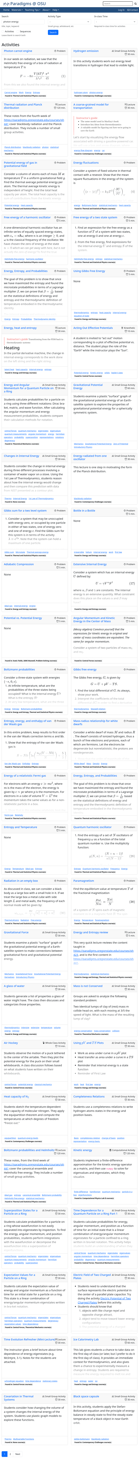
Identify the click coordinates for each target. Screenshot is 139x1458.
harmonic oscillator (34, 259)
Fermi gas (8, 815)
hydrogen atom (81, 92)
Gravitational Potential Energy (88, 386)
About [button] (45, 9)
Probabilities (26, 319)
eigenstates (43, 430)
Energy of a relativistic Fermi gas (25, 775)
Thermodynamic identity (45, 319)
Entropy (36, 92)
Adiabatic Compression (19, 564)
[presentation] (22, 67)
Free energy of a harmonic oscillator (27, 217)
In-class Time (101, 16)
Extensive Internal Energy (90, 564)
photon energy (96, 92)
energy (97, 150)
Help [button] (55, 9)
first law (118, 552)
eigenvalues (55, 430)
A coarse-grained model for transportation (91, 106)
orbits (107, 372)
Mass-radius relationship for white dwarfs (95, 722)
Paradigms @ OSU (24, 3)
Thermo (8, 498)
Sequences (25, 31)
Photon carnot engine (18, 51)
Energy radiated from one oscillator (90, 457)
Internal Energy (20, 498)
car (103, 150)
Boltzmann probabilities (19, 669)
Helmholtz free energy (14, 259)
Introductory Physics (83, 447)
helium (89, 552)
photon (45, 147)
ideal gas (8, 605)
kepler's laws (117, 372)
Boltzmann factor (89, 205)
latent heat (9, 369)
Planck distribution (12, 147)
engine (32, 605)
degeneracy (9, 440)
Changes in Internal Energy (21, 456)
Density (96, 763)
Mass (88, 763)
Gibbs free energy (85, 669)
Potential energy (11, 205)
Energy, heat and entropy (20, 328)
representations (47, 437)
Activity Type (54, 16)
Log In (121, 9)
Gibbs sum (9, 552)
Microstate (20, 552)
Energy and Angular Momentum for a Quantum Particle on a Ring (29, 388)
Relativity (19, 815)
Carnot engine (10, 92)
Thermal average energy (38, 552)
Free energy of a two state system (95, 217)
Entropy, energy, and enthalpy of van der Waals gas (27, 722)
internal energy (120, 312)
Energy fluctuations (86, 162)
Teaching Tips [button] (32, 9)
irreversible (79, 552)
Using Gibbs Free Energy (89, 271)
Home (6, 9)
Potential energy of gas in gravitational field (20, 164)
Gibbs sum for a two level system (25, 510)
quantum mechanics (27, 430)
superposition (32, 437)
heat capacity (125, 205)
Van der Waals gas (12, 763)
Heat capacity (27, 205)
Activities (9, 31)
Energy (28, 92)
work (111, 552)
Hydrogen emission (86, 51)
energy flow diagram (83, 150)
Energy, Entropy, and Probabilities (26, 271)
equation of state (81, 315)
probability (19, 437)
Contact (132, 9)
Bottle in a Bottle (84, 510)
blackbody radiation (31, 147)
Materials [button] (16, 9)
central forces (10, 430)
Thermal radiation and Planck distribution (23, 106)
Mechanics (78, 443)
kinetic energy (96, 372)
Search (5, 16)
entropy (99, 259)
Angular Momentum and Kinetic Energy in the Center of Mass (94, 619)
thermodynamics (81, 312)
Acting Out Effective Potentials (93, 328)
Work (21, 92)
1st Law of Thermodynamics (41, 498)
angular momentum (37, 434)
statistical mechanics (108, 205)
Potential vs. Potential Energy (23, 618)
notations (59, 437)
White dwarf (79, 763)
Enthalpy (26, 763)
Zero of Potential (120, 443)
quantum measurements (15, 434)
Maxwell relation (98, 709)
